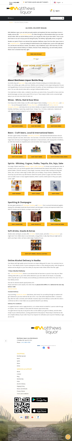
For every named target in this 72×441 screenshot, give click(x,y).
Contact (19, 374)
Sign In (57, 11)
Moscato (16, 107)
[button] (38, 345)
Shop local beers (17, 157)
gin (43, 166)
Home (11, 22)
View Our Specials (36, 54)
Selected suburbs (12, 289)
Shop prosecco (36, 224)
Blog (18, 376)
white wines (56, 103)
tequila (40, 166)
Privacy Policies (21, 391)
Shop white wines (17, 126)
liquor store (22, 83)
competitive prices (15, 43)
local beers (37, 135)
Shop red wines (36, 126)
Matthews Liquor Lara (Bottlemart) (36, 2)
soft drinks (32, 234)
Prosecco (40, 205)
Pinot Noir (34, 105)
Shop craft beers (36, 157)
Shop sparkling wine (57, 224)
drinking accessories (54, 234)
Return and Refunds (22, 388)
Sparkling (32, 205)
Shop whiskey (16, 193)
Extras (18, 366)
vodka (35, 166)
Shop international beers (59, 157)
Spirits (18, 361)
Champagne (26, 205)
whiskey (27, 166)
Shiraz (29, 105)
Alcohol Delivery (21, 384)
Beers (18, 358)
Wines (18, 363)
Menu (11, 18)
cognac (32, 166)
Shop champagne (17, 224)
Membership (20, 379)
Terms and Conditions (23, 393)
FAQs (18, 381)
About (18, 371)
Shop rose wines (56, 126)
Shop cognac (36, 193)
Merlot (51, 105)
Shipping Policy (21, 386)
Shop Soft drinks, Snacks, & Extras (36, 254)
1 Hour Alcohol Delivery (25, 34)
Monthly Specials (21, 356)
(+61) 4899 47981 (26, 342)
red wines (49, 103)
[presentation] (6, 341)
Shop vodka (55, 193)
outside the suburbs (21, 294)
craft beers (30, 135)
